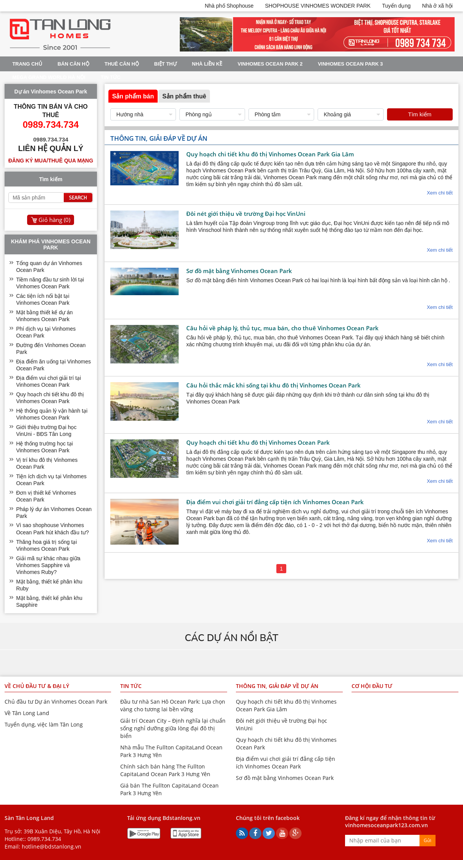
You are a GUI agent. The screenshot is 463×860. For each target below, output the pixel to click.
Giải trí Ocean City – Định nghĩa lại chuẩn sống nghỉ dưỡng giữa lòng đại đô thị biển (173, 728)
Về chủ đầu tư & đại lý (37, 686)
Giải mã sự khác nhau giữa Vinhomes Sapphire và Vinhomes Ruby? (48, 565)
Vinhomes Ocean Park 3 (350, 64)
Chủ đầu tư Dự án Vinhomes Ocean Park (56, 701)
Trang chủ (27, 64)
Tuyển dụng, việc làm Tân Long (44, 724)
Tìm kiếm (419, 114)
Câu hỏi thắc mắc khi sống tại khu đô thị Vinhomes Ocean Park (273, 385)
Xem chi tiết (440, 193)
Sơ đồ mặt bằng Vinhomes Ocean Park (239, 271)
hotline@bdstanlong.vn (51, 846)
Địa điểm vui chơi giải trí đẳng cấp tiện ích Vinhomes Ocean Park (275, 502)
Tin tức (111, 77)
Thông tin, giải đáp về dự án (277, 686)
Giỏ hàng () (54, 219)
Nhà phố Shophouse (229, 6)
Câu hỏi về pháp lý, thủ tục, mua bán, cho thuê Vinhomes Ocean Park (282, 328)
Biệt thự (165, 64)
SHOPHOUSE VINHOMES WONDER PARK (318, 6)
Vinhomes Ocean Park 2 (269, 64)
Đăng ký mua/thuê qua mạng (50, 161)
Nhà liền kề (207, 64)
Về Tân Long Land (27, 713)
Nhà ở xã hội (437, 6)
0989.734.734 (44, 838)
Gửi (427, 840)
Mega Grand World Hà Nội (49, 77)
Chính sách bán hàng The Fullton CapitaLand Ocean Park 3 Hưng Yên (165, 770)
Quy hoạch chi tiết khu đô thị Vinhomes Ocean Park (258, 442)
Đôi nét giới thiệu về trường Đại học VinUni (245, 213)
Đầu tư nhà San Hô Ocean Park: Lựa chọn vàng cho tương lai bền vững (172, 705)
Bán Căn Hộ (73, 64)
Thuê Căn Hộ (122, 64)
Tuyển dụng (396, 6)
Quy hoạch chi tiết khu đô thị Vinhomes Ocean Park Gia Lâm (270, 154)
